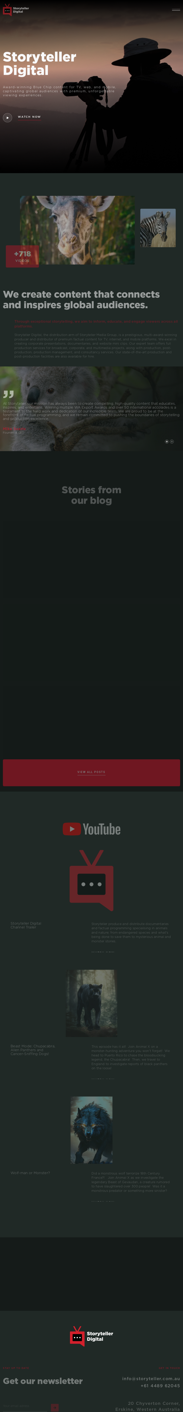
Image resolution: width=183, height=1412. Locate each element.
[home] (16, 10)
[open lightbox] (7, 117)
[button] (176, 10)
